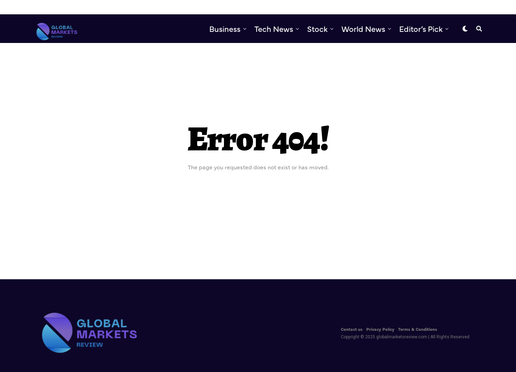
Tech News (273, 28)
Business (224, 28)
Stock (317, 28)
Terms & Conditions (417, 329)
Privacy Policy (380, 329)
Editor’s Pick (421, 28)
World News (363, 28)
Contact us (352, 329)
